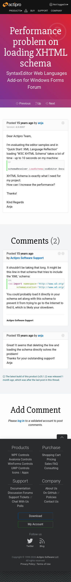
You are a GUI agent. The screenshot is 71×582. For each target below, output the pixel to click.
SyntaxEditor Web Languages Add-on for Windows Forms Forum (36, 80)
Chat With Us (20, 501)
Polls (20, 506)
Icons (15, 472)
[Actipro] (12, 4)
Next (50, 103)
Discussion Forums (20, 493)
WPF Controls (20, 455)
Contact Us (51, 501)
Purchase (51, 447)
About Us (51, 488)
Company (51, 481)
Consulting (51, 468)
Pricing (51, 459)
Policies (51, 497)
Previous (23, 103)
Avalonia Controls (20, 459)
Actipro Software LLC (48, 557)
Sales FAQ (51, 463)
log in (21, 421)
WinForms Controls (20, 463)
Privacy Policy (27, 564)
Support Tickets (20, 497)
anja (40, 123)
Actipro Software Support (27, 258)
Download (35, 516)
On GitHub (51, 493)
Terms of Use (44, 564)
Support (20, 481)
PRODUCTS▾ (15, 10)
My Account (35, 524)
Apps (25, 472)
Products (20, 447)
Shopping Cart (51, 455)
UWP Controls (20, 468)
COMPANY (56, 10)
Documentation (20, 488)
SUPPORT (43, 10)
